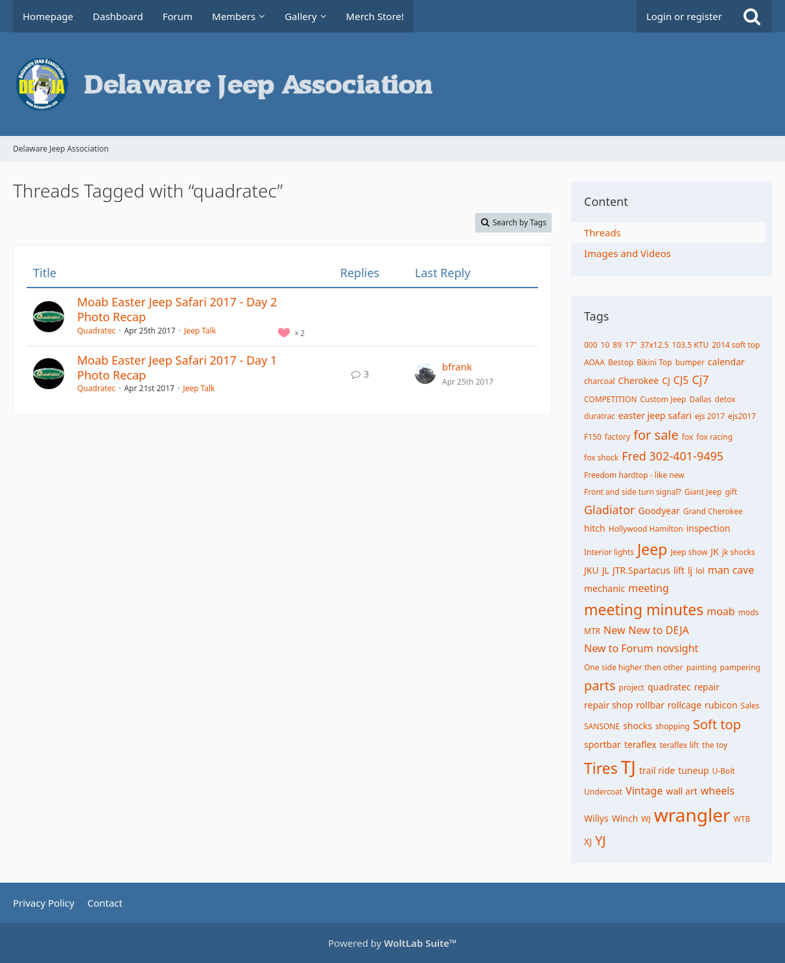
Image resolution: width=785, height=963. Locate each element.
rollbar (650, 705)
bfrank (457, 366)
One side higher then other (633, 667)
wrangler (692, 814)
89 (617, 344)
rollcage (684, 705)
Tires (601, 768)
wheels (717, 791)
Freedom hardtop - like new (634, 475)
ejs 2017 (710, 416)
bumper (690, 362)
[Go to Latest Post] (425, 373)
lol (700, 570)
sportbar (602, 744)
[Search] (752, 16)
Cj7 (700, 379)
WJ (645, 818)
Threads (602, 232)
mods (748, 612)
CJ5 (681, 380)
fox (688, 436)
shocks (637, 725)
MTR (592, 631)
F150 (593, 436)
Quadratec (96, 330)
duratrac (599, 416)
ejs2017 (742, 416)
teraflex (640, 744)
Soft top (717, 724)
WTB (742, 818)
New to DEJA (658, 630)
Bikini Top (654, 362)
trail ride (657, 770)
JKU (591, 570)
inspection (708, 528)
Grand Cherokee (713, 511)
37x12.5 (654, 344)
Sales (750, 705)
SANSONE (602, 726)
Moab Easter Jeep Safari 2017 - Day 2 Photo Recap (177, 309)
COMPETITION (610, 399)
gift (731, 491)
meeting (648, 588)
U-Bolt (723, 770)
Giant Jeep (703, 491)
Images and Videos (627, 253)
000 (591, 344)
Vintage (644, 791)
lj (690, 570)
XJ (588, 841)
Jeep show (688, 552)
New (614, 630)
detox (725, 399)
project (631, 687)
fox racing (714, 436)
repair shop (608, 705)
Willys (596, 818)
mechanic (604, 588)
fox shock (601, 457)
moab (720, 611)
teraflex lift (679, 745)
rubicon (721, 705)
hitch (594, 528)
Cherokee (638, 380)
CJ (666, 380)
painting (701, 667)
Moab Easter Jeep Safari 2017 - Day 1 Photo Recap (177, 367)
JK (714, 551)
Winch (625, 818)
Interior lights (609, 552)
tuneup (693, 770)
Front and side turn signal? (632, 491)
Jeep (652, 549)
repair (707, 687)
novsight (678, 648)
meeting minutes (643, 609)
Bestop (620, 362)
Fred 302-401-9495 (672, 456)
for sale (656, 435)
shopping (672, 726)
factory (617, 436)
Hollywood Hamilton (646, 528)
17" (631, 344)
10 (605, 344)
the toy (714, 745)
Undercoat (603, 791)
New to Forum (618, 648)
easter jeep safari (655, 415)
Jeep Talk (200, 330)
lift (679, 570)
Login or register (684, 16)
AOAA (594, 362)
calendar (726, 362)
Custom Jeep (663, 399)
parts (600, 685)
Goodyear (658, 510)
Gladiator (609, 509)
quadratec (669, 687)
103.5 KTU (690, 344)
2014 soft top (736, 344)
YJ (600, 840)
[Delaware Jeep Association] (392, 84)
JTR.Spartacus (641, 570)
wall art (681, 791)
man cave (731, 570)
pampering (740, 667)
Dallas (700, 399)
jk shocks (738, 552)
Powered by (392, 942)
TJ (628, 766)
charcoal (599, 381)
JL (605, 570)
